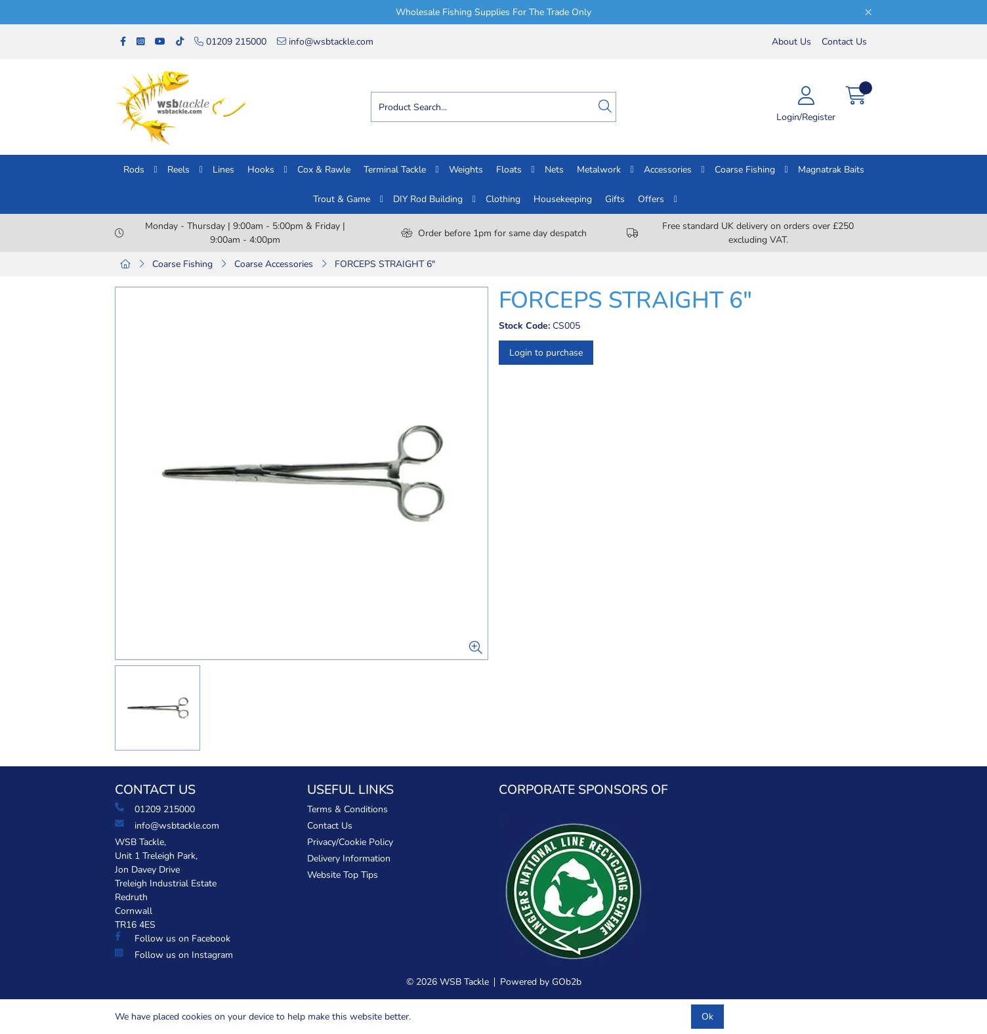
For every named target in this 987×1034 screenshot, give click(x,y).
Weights (466, 169)
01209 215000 (230, 41)
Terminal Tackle (395, 169)
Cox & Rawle (323, 169)
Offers (651, 199)
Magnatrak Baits (831, 169)
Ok (707, 1016)
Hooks (260, 169)
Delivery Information (348, 858)
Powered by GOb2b (540, 982)
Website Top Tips (342, 875)
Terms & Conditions (347, 809)
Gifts (615, 199)
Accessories (668, 169)
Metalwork (599, 169)
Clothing (503, 199)
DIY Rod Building (428, 199)
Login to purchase (546, 352)
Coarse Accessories (273, 264)
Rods (133, 169)
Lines (223, 169)
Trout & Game (341, 199)
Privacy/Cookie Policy (350, 842)
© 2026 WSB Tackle (447, 982)
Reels (178, 169)
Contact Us (844, 41)
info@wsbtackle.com (325, 41)
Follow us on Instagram (174, 954)
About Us (791, 41)
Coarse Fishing (745, 169)
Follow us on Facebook (172, 938)
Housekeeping (563, 199)
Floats (509, 169)
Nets (554, 169)
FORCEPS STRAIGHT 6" (385, 264)
